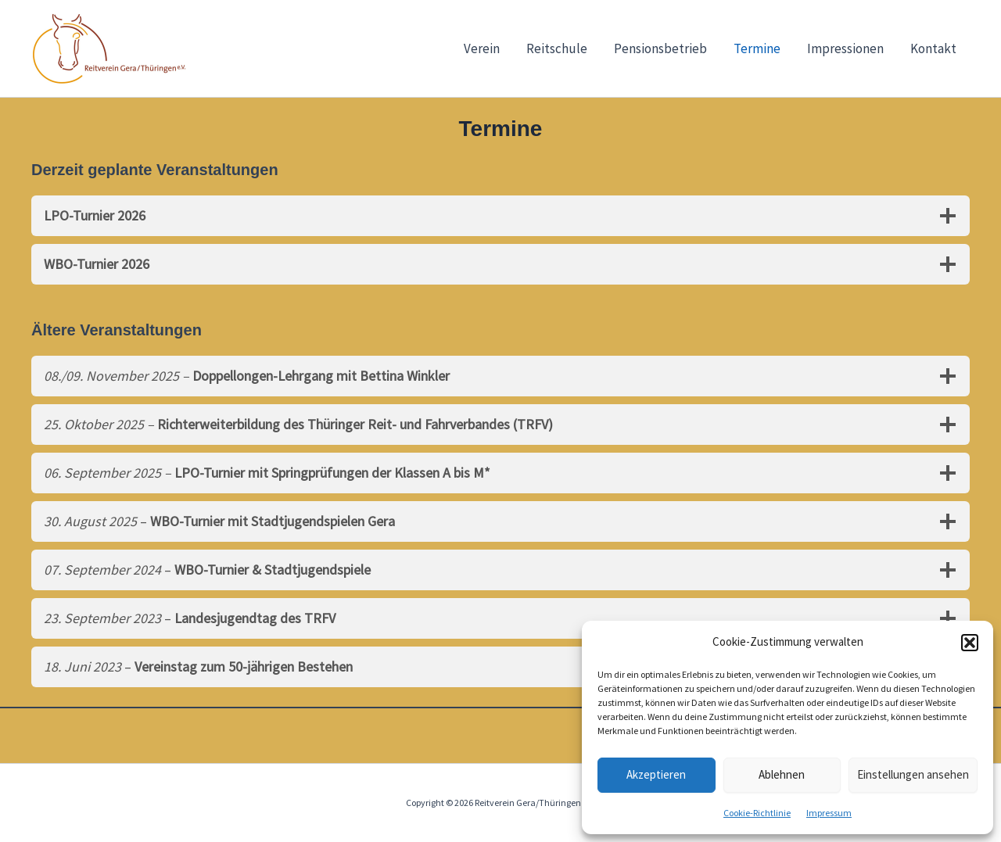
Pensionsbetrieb (660, 48)
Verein (482, 48)
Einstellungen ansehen (913, 774)
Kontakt (933, 48)
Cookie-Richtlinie (757, 813)
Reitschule (556, 48)
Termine (757, 48)
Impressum (829, 813)
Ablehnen (782, 774)
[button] (970, 642)
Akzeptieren (656, 774)
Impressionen (845, 48)
